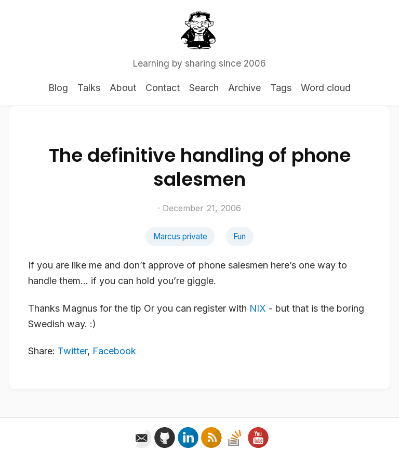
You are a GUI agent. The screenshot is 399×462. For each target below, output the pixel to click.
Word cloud (326, 87)
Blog (58, 87)
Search (204, 87)
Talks (88, 87)
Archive (244, 87)
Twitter (72, 350)
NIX (257, 308)
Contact (162, 87)
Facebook (114, 350)
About (123, 87)
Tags (280, 87)
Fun (239, 236)
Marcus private (180, 236)
